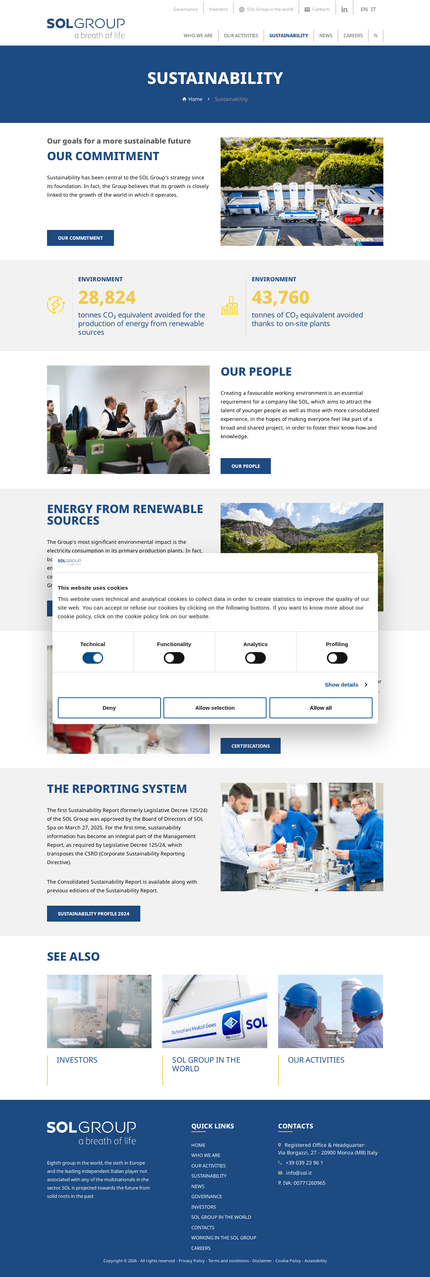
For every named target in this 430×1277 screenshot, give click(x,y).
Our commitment (80, 238)
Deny (109, 707)
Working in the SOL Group (223, 1237)
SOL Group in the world (266, 9)
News (325, 35)
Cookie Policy (288, 1260)
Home (195, 98)
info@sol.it (299, 1172)
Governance (185, 9)
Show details (341, 685)
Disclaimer (262, 1260)
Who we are (198, 35)
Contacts (317, 9)
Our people (245, 466)
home (198, 1145)
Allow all (321, 707)
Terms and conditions (228, 1260)
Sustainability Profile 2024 (93, 913)
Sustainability (288, 35)
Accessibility (316, 1260)
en (364, 9)
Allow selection (215, 707)
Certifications (250, 746)
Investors (218, 9)
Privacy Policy (192, 1260)
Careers (353, 35)
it (373, 9)
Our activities (241, 35)
